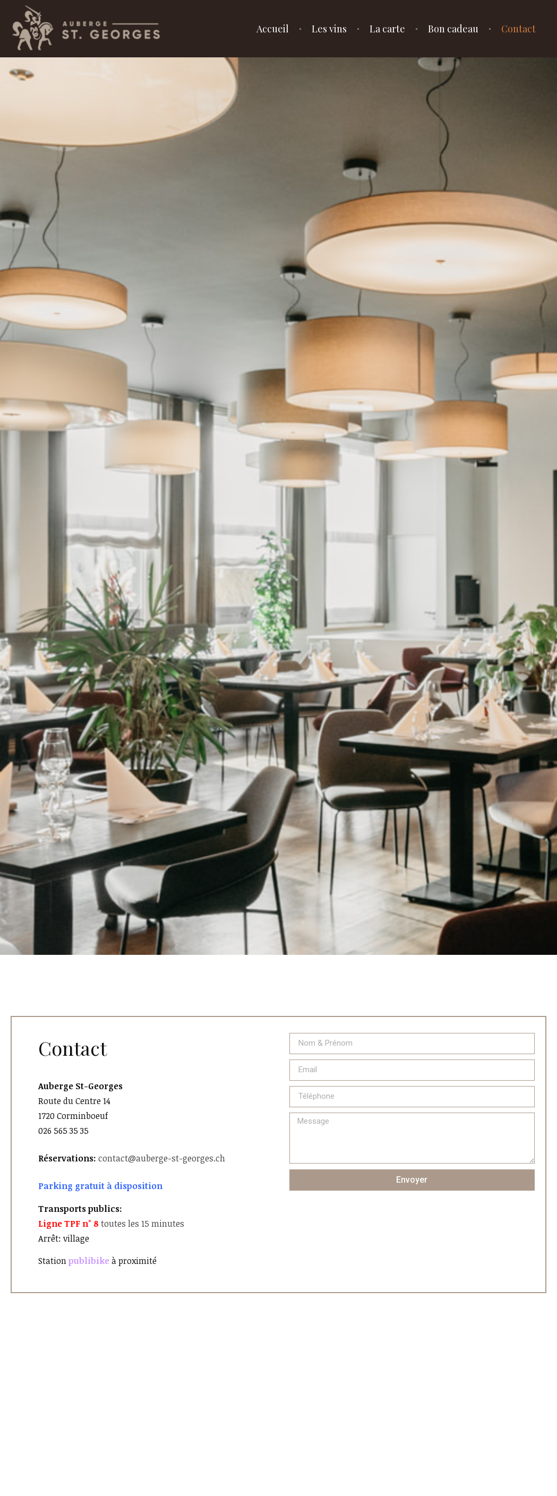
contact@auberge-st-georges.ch (161, 1158)
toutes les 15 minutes (111, 1223)
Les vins (329, 28)
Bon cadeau (453, 28)
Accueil (272, 28)
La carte (387, 28)
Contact (518, 28)
